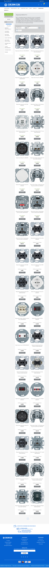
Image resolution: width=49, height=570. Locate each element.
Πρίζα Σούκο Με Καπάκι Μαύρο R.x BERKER (22, 479)
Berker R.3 (35, 8)
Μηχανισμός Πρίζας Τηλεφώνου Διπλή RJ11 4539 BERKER (22, 319)
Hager (30, 8)
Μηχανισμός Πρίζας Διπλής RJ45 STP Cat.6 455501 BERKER (37, 158)
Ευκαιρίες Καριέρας (8, 542)
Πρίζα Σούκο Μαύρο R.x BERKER (22, 157)
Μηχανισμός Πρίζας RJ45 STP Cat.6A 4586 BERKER (37, 453)
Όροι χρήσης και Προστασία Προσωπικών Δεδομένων (22, 565)
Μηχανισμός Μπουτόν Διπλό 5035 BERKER (37, 265)
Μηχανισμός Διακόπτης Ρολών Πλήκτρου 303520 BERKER (37, 346)
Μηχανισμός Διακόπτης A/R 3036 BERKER (22, 105)
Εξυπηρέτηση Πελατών (8, 545)
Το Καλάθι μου (24, 540)
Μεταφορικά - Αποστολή (41, 542)
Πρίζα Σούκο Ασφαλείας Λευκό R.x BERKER (37, 292)
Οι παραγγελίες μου (24, 542)
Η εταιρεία (8, 540)
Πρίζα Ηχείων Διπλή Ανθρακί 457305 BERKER (22, 399)
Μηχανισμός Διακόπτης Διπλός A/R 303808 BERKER (22, 292)
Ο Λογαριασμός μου (24, 539)
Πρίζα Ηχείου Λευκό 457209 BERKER (22, 345)
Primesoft (42, 568)
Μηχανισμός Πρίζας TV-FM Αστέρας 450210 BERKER (37, 105)
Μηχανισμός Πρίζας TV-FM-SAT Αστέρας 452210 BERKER (37, 479)
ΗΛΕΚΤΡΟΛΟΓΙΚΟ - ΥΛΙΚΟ (15, 8)
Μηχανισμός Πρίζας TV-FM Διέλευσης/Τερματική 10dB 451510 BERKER (37, 185)
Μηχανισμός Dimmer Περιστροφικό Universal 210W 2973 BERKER (22, 239)
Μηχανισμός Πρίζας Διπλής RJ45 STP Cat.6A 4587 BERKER (22, 506)
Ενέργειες (42, 1)
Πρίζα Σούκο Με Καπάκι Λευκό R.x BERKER (22, 185)
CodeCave (47, 568)
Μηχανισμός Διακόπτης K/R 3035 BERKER (22, 265)
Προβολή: (28, 26)
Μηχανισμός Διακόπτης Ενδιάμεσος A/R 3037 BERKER (37, 51)
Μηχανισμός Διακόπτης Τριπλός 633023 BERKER (37, 372)
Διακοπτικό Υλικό (24, 8)
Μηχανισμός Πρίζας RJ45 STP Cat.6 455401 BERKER (37, 132)
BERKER (8, 19)
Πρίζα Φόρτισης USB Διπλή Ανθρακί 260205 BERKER (37, 506)
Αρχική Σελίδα (6, 8)
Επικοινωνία (41, 539)
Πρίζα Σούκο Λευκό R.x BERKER (37, 77)
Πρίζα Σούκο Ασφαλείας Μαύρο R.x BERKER (22, 426)
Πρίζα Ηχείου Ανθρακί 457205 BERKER (37, 319)
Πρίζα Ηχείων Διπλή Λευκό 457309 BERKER (37, 399)
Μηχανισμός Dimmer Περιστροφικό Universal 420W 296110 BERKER (37, 212)
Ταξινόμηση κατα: (19, 26)
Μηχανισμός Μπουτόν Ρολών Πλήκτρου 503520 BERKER (22, 372)
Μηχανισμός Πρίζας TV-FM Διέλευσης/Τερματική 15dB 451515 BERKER (37, 426)
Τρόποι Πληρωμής (41, 540)
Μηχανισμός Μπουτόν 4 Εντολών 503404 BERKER (22, 453)
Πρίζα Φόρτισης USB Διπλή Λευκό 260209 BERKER (22, 132)
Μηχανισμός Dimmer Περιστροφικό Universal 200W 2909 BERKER (22, 212)
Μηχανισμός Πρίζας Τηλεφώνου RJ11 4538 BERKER (22, 78)
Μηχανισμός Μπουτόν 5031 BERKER (22, 50)
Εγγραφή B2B (8, 543)
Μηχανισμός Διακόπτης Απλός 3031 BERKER (37, 239)
